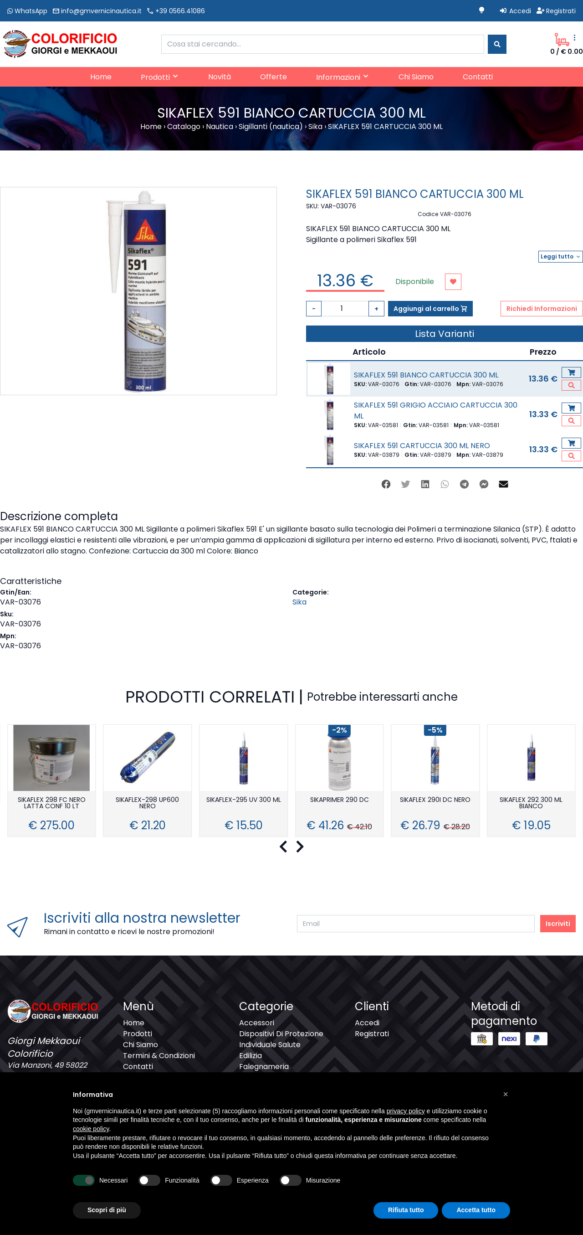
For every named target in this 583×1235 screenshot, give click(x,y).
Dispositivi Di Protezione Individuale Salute (281, 1039)
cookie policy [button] (91, 1128)
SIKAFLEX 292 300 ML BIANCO (531, 803)
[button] (505, 1094)
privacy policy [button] (406, 1111)
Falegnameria (264, 1066)
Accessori (256, 1023)
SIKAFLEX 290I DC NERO (435, 800)
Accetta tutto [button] (476, 1210)
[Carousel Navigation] (291, 847)
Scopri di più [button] (106, 1210)
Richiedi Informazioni (541, 308)
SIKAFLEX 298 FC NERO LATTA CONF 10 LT (52, 803)
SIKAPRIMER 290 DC (339, 800)
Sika (299, 602)
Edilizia (250, 1055)
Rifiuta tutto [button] (406, 1210)
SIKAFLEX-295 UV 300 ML (243, 800)
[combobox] (322, 44)
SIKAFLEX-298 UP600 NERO (147, 803)
